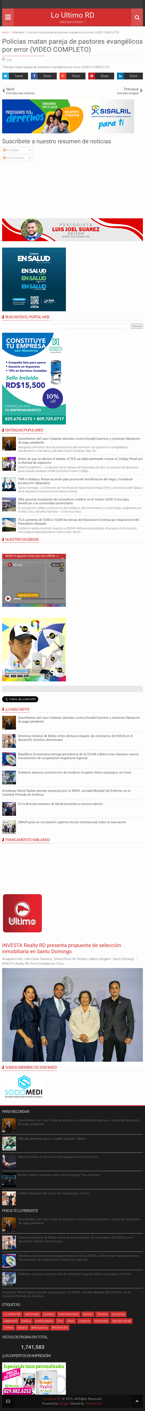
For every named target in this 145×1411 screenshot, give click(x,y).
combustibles (44, 1321)
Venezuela (101, 1321)
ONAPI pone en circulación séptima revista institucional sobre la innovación (72, 822)
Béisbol (22, 1327)
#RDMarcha (60, 1327)
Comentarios (13, 158)
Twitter (8, 1327)
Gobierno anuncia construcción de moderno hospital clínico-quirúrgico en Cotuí (74, 772)
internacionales (68, 1314)
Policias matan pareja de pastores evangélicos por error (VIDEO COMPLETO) (72, 45)
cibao (70, 1321)
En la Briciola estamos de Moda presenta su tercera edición (60, 804)
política (26, 1321)
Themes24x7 (94, 1403)
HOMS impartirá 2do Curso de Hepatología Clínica (54, 1193)
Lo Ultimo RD (72, 15)
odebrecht (10, 1321)
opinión (88, 1314)
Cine (60, 1321)
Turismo (102, 1314)
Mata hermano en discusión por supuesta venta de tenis (58, 1157)
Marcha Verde (121, 1321)
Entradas (11, 150)
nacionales (32, 1314)
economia (118, 1314)
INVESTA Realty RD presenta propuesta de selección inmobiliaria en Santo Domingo (61, 948)
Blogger (64, 1403)
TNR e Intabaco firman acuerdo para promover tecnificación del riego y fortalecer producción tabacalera (75, 481)
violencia (84, 1321)
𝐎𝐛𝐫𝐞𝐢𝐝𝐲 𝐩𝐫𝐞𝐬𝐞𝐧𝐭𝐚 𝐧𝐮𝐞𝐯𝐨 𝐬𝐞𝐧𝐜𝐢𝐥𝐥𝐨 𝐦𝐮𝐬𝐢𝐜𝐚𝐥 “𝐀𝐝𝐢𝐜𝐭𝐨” (52, 1138)
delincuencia (39, 1327)
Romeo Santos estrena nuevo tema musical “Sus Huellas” (59, 1175)
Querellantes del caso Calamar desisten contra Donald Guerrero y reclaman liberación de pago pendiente (79, 440)
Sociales (48, 1314)
